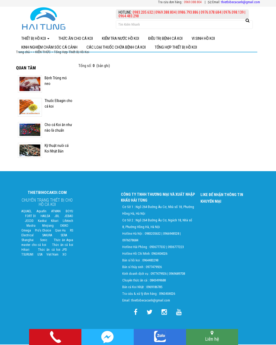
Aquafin (41, 212)
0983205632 (153, 234)
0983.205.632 (143, 12)
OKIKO (64, 226)
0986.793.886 (188, 12)
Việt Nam (52, 255)
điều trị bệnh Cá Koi (165, 38)
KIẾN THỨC (43, 52)
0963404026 (159, 254)
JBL (57, 216)
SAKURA (47, 236)
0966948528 (171, 234)
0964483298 (150, 261)
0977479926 (154, 267)
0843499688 (158, 281)
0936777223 (176, 247)
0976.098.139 (233, 12)
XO (64, 255)
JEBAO (68, 216)
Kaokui (42, 221)
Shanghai (27, 240)
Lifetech (68, 221)
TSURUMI (27, 255)
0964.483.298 (129, 16)
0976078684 (130, 241)
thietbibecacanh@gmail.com (240, 2)
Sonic (43, 240)
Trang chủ (23, 52)
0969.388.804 (193, 2)
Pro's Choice (43, 231)
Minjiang (48, 226)
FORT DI (30, 216)
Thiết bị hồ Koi (35, 38)
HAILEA (45, 216)
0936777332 (157, 247)
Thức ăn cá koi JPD (52, 250)
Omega (26, 231)
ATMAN (56, 212)
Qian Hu (60, 231)
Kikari (54, 221)
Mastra (31, 226)
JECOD (29, 221)
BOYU (69, 212)
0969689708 (177, 274)
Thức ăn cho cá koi (75, 38)
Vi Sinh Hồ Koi (203, 38)
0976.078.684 (211, 12)
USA (39, 255)
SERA (64, 236)
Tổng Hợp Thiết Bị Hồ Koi (71, 52)
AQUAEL (26, 212)
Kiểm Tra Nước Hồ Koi (120, 38)
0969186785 (154, 287)
